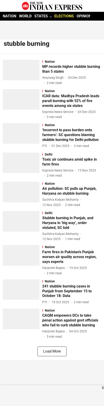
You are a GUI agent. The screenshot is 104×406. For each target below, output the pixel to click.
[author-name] (53, 77)
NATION (9, 16)
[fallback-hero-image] (22, 72)
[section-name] (71, 61)
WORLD (25, 16)
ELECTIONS (64, 16)
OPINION (84, 16)
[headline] (71, 69)
